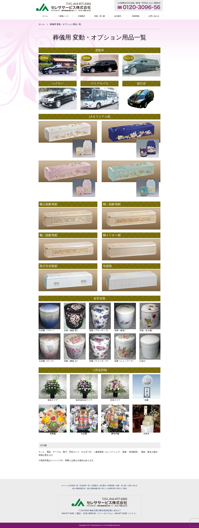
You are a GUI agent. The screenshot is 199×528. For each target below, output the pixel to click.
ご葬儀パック (63, 16)
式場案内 (81, 16)
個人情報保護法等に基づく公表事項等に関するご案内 (107, 488)
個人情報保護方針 (79, 488)
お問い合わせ (153, 16)
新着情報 (135, 16)
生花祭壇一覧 (85, 485)
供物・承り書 (99, 16)
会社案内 (117, 16)
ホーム (45, 16)
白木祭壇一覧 (73, 485)
